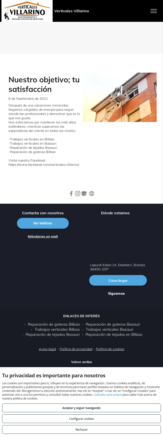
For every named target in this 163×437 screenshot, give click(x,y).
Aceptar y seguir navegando (81, 408)
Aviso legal (47, 349)
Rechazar (81, 429)
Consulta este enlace (107, 395)
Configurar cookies (81, 419)
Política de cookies (110, 349)
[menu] (153, 11)
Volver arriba (81, 362)
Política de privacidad (76, 349)
